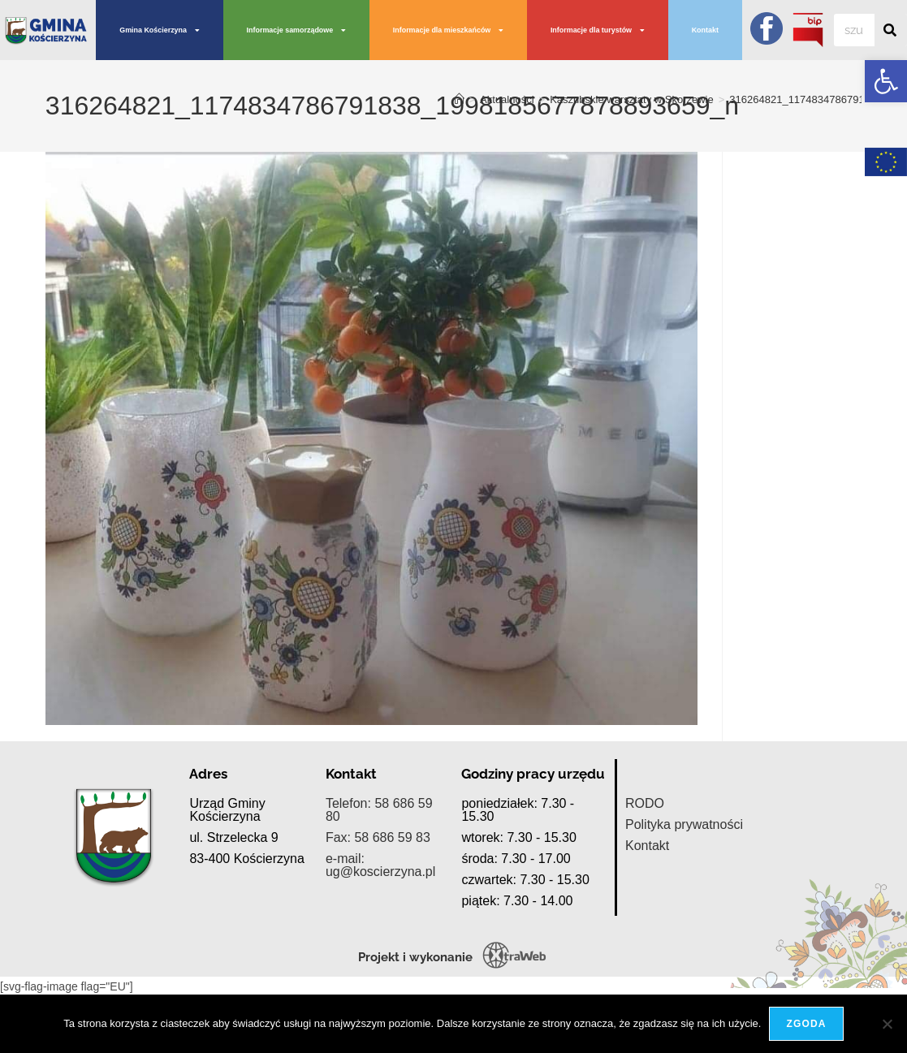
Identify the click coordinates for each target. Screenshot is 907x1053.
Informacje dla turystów (598, 30)
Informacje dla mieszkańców (448, 30)
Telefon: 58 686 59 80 (379, 886)
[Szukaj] (891, 30)
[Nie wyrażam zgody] (887, 1024)
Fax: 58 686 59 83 (378, 914)
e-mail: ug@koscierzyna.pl (380, 941)
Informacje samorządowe (297, 30)
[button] (886, 81)
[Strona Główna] (459, 99)
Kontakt (705, 30)
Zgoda (806, 1023)
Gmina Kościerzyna (159, 30)
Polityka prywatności (684, 901)
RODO (644, 880)
